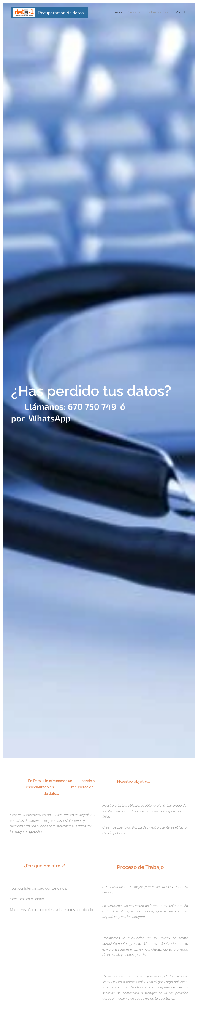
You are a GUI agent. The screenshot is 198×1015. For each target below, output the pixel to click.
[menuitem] (113, 12)
